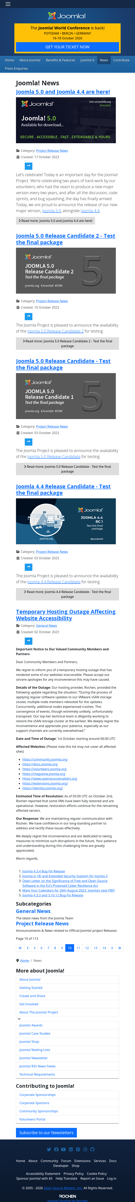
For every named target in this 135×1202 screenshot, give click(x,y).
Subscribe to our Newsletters (46, 1131)
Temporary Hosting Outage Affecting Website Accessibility (66, 614)
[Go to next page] (112, 947)
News (95, 60)
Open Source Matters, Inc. (63, 1187)
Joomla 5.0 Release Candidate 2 (55, 330)
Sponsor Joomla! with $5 (34, 1177)
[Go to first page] (20, 947)
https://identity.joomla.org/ (42, 787)
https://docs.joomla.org (40, 763)
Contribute (111, 60)
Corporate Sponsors (34, 1102)
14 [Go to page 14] (104, 947)
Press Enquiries (15, 68)
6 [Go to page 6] (41, 947)
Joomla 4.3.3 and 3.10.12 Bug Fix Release (52, 894)
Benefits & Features (56, 60)
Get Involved (28, 1003)
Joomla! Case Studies (34, 1032)
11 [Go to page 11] (78, 947)
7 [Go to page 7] (48, 947)
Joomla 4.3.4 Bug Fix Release (43, 870)
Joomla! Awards (31, 1024)
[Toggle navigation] (8, 4)
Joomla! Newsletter (33, 1057)
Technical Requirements (37, 1073)
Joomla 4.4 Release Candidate (53, 580)
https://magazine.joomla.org (43, 772)
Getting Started (30, 986)
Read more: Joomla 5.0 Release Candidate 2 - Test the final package (67, 342)
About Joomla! (28, 60)
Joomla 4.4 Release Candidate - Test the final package (63, 488)
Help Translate (66, 1177)
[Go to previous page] (27, 947)
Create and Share (32, 995)
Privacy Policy (74, 1172)
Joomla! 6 (80, 60)
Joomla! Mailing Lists (34, 1049)
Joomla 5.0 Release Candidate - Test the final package (63, 363)
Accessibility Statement (43, 1172)
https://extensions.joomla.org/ (45, 782)
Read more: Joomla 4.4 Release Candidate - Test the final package (67, 593)
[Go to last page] (119, 947)
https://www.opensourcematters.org (49, 777)
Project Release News (52, 149)
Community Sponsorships (38, 1110)
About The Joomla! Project (38, 1011)
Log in (111, 1177)
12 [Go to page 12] (87, 947)
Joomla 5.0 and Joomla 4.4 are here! (63, 90)
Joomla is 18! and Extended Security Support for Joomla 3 (64, 875)
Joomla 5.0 (51, 209)
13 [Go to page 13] (95, 947)
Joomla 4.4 (90, 209)
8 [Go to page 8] (55, 947)
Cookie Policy (97, 1172)
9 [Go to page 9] (62, 947)
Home (9, 60)
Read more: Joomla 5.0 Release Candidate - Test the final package (67, 467)
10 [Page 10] (69, 947)
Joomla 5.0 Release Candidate (53, 455)
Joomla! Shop (29, 1040)
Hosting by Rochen (67, 1199)
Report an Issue (92, 1177)
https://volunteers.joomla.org (44, 768)
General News (46, 624)
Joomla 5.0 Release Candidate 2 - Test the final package (65, 238)
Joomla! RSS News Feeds (37, 1065)
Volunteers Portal (32, 1118)
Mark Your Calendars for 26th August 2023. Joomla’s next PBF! (68, 889)
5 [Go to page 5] (35, 947)
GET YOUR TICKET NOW (67, 47)
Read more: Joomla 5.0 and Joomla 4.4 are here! (55, 220)
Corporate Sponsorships (37, 1093)
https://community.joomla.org (45, 758)
